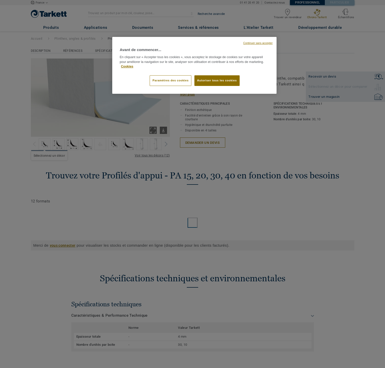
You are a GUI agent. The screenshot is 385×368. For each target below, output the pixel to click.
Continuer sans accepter (258, 42)
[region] (194, 65)
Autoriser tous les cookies (217, 80)
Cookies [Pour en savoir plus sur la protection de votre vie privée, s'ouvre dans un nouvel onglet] (127, 66)
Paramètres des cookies (170, 80)
